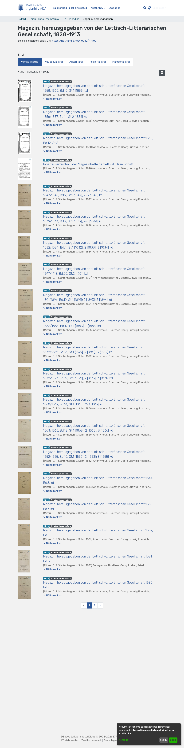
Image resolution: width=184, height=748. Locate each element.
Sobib (173, 740)
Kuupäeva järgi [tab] (54, 61)
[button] (145, 8)
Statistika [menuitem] (114, 7)
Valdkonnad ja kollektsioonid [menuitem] (70, 7)
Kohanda (123, 740)
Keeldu (163, 740)
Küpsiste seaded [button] (69, 740)
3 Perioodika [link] (72, 19)
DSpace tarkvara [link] (71, 736)
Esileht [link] (22, 19)
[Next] (100, 605)
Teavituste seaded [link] (91, 740)
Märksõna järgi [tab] (121, 61)
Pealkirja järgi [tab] (98, 61)
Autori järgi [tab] (76, 61)
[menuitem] (97, 8)
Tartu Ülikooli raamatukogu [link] (45, 19)
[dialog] (149, 734)
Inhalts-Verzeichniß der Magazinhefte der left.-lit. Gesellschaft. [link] (88, 164)
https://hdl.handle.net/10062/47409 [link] (74, 40)
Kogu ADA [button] (97, 7)
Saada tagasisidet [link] (113, 740)
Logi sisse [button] (159, 7)
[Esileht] (34, 8)
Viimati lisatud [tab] (29, 61)
